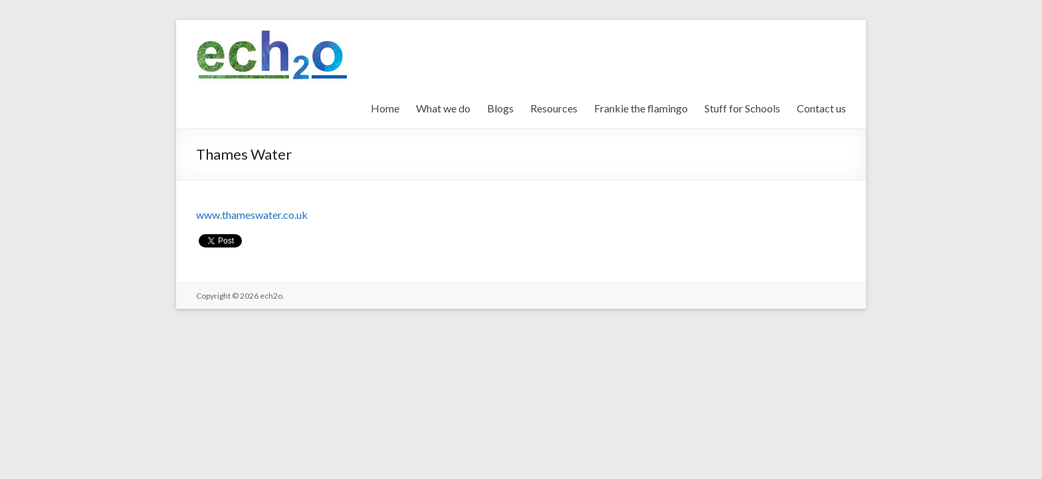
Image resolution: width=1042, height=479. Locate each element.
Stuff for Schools (742, 108)
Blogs (500, 108)
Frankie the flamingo (641, 108)
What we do (443, 108)
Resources (553, 108)
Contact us (821, 108)
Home (385, 108)
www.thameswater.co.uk (252, 214)
